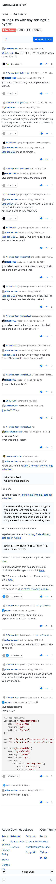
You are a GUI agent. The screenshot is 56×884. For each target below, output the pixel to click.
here (17, 358)
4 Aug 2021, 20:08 (36, 147)
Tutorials (30, 836)
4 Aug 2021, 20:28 (36, 350)
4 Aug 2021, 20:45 (36, 406)
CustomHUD (33, 841)
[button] (4, 880)
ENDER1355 (10, 78)
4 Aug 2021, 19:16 (35, 48)
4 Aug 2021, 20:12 (36, 291)
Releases (15, 836)
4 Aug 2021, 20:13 (33, 321)
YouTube (45, 846)
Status (5, 859)
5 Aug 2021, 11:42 (35, 640)
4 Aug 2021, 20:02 (32, 107)
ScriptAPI (31, 852)
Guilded (44, 841)
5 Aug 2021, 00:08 (27, 610)
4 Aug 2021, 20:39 (33, 380)
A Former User (11, 48)
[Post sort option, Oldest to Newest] (5, 39)
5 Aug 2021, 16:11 (35, 790)
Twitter (44, 852)
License (15, 846)
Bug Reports (9, 30)
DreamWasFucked (13, 432)
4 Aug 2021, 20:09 (33, 173)
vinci (7, 610)
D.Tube (43, 857)
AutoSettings (33, 846)
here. (4, 561)
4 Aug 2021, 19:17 (33, 78)
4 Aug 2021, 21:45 (39, 432)
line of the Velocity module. (34, 588)
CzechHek (10, 107)
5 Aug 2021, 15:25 (27, 702)
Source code (17, 841)
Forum (43, 836)
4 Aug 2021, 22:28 (36, 461)
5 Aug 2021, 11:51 (35, 669)
